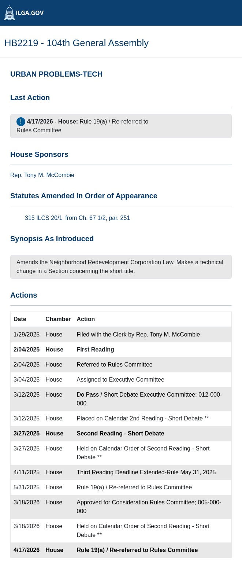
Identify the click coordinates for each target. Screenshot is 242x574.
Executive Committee (136, 379)
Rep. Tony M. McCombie (168, 334)
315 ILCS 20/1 (43, 218)
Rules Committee (39, 130)
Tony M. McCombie (49, 175)
